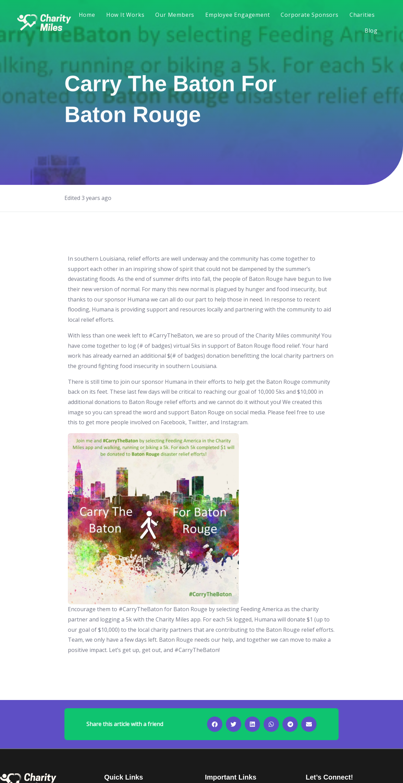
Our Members (174, 15)
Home (87, 15)
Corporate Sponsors (309, 15)
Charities (362, 15)
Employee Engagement (237, 15)
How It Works (125, 15)
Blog (371, 30)
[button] (214, 724)
